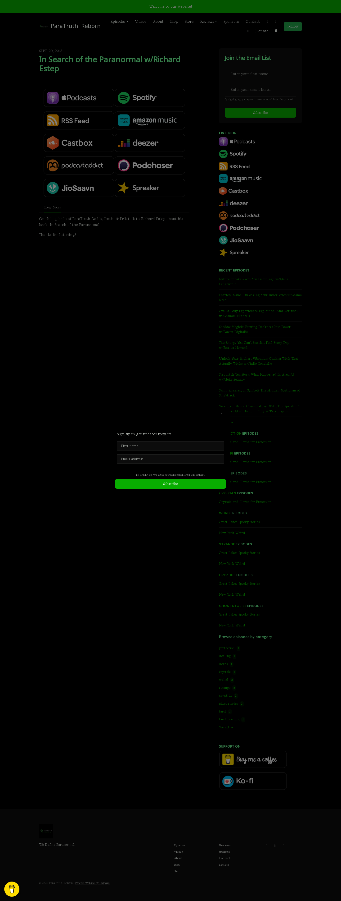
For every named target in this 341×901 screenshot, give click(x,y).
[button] (221, 415)
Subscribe (170, 484)
